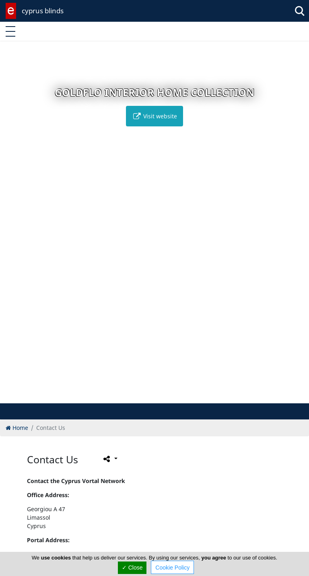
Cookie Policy (172, 567)
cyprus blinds (43, 10)
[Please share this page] (109, 458)
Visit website (154, 116)
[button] (138, 395)
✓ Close (132, 567)
